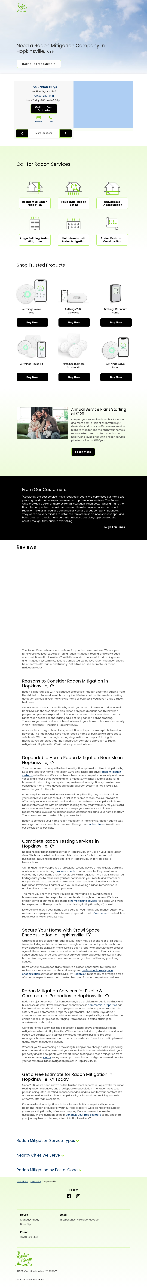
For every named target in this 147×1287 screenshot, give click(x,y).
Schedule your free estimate (83, 1115)
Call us (47, 1057)
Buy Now (32, 322)
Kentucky (36, 1181)
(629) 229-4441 (45, 95)
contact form (96, 824)
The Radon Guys (44, 87)
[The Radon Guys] (22, 8)
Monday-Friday (29, 1219)
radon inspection (67, 871)
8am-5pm (26, 1224)
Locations (22, 1181)
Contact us (100, 913)
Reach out (80, 974)
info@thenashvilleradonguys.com (80, 1219)
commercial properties (102, 1005)
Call (51, 119)
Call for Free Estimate (44, 108)
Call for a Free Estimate (38, 64)
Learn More (83, 452)
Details (38, 119)
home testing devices (83, 901)
